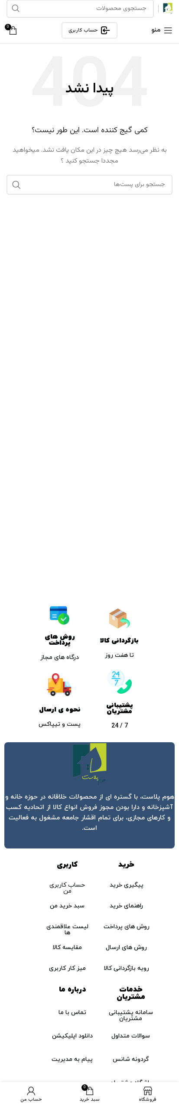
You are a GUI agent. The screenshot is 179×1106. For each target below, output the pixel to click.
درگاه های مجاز (59, 657)
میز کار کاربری (67, 968)
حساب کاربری (89, 30)
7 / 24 (119, 726)
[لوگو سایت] (167, 9)
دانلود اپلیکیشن (72, 1036)
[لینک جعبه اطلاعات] (89, 795)
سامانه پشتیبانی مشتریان (131, 1015)
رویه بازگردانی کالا (126, 968)
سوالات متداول (130, 1036)
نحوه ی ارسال (60, 709)
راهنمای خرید (126, 906)
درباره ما (72, 990)
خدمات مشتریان (131, 993)
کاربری (67, 865)
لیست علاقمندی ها (67, 930)
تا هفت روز (119, 655)
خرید (126, 865)
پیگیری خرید (126, 885)
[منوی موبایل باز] (162, 30)
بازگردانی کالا (119, 640)
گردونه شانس (131, 1059)
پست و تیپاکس (60, 724)
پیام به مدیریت (72, 1059)
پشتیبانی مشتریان (119, 708)
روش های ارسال (126, 947)
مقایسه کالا (67, 947)
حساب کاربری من (67, 888)
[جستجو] (89, 185)
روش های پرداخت (60, 640)
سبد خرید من (67, 906)
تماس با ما (72, 1012)
